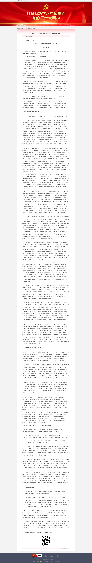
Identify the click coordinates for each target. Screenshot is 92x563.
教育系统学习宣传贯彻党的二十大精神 (26, 28)
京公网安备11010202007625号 (46, 561)
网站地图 (51, 556)
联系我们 (57, 556)
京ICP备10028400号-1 (36, 561)
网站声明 (45, 556)
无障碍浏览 (72, 0)
